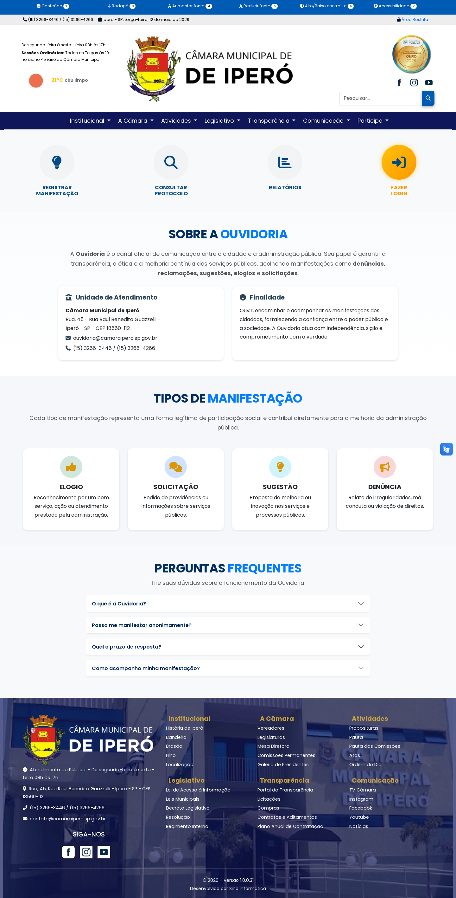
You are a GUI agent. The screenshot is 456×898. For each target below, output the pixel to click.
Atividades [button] (177, 121)
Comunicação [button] (324, 121)
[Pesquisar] (380, 98)
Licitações (269, 799)
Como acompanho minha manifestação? (146, 668)
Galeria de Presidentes (283, 764)
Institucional (189, 718)
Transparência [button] (269, 121)
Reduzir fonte (258, 6)
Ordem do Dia (365, 764)
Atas (354, 755)
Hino (171, 755)
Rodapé (121, 6)
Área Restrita (412, 19)
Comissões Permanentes (286, 755)
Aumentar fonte (190, 6)
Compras (268, 808)
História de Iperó (184, 728)
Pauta (356, 737)
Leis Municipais (183, 799)
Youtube (359, 817)
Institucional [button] (88, 121)
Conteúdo (53, 6)
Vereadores (270, 728)
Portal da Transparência (285, 790)
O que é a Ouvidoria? (119, 603)
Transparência (284, 780)
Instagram (361, 799)
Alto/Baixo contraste (327, 6)
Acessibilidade (395, 6)
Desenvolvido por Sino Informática (228, 888)
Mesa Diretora (273, 746)
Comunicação (375, 780)
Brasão (174, 746)
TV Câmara (362, 790)
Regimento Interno (187, 826)
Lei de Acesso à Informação (198, 790)
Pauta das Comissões (374, 746)
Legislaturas (271, 737)
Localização (179, 764)
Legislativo (186, 780)
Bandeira (176, 737)
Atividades (370, 718)
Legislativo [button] (220, 121)
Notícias (358, 826)
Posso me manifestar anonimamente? (142, 625)
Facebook (360, 808)
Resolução (178, 817)
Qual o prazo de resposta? (126, 646)
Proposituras (363, 728)
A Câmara (277, 718)
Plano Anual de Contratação (290, 826)
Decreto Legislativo (188, 808)
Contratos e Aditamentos (287, 817)
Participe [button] (371, 121)
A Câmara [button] (133, 121)
